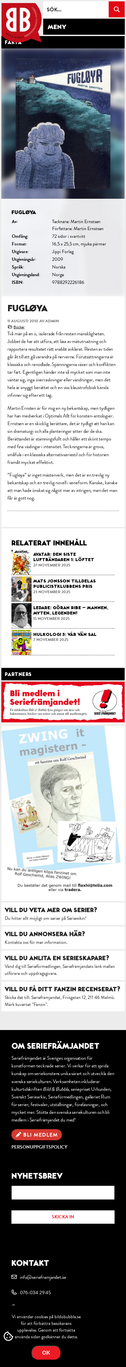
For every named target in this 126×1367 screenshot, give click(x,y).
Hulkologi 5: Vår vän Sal (64, 634)
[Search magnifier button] (117, 9)
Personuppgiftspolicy (39, 1147)
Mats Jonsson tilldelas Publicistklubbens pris (64, 583)
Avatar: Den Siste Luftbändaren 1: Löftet (63, 556)
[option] (63, 172)
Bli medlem (40, 1135)
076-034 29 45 (35, 1292)
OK (46, 1353)
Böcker (19, 327)
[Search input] (76, 9)
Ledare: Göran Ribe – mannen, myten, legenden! (70, 610)
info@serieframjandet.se (43, 1277)
